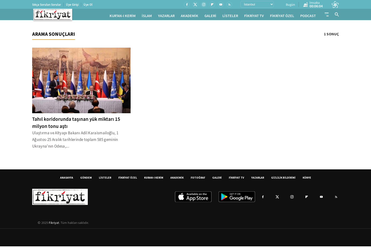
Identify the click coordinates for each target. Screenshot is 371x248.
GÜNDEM (86, 179)
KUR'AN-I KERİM (123, 16)
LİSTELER (230, 16)
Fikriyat (54, 224)
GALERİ (210, 16)
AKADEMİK (189, 16)
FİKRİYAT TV (254, 16)
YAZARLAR (166, 16)
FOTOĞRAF (198, 179)
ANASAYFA (66, 179)
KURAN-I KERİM (153, 179)
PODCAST (308, 16)
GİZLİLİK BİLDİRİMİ (283, 179)
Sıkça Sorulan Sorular (46, 5)
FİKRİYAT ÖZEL (282, 16)
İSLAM (147, 16)
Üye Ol (88, 5)
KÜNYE (307, 179)
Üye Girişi (72, 5)
